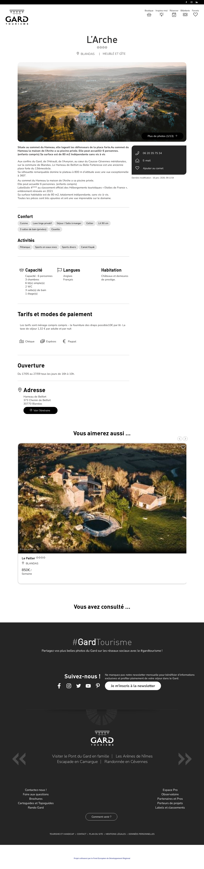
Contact (81, 834)
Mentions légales (116, 834)
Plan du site (96, 834)
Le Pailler (29, 558)
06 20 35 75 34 (152, 153)
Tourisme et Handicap (62, 834)
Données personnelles (142, 834)
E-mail (147, 160)
